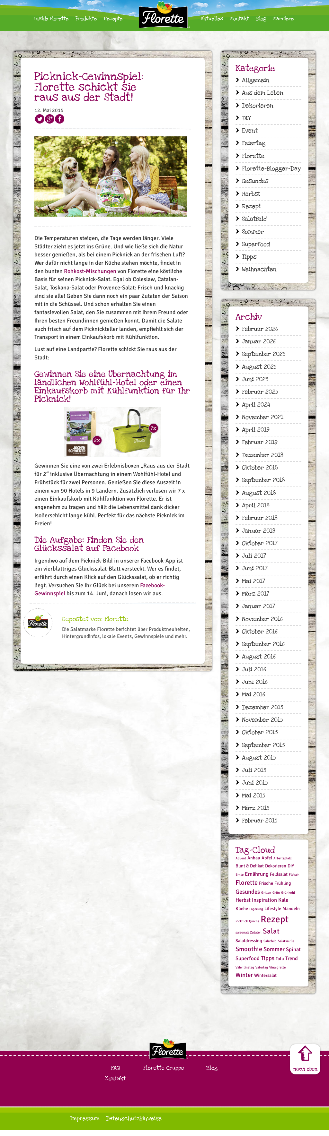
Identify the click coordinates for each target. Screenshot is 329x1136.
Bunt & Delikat (250, 872)
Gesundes (255, 182)
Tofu (280, 964)
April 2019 (256, 432)
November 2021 (262, 420)
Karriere (283, 18)
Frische (266, 889)
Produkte (86, 18)
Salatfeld (254, 220)
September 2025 (263, 356)
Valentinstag (245, 973)
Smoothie (249, 955)
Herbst (251, 195)
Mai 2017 (253, 585)
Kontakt (239, 18)
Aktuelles (211, 18)
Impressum (85, 1124)
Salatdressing (249, 947)
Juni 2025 (255, 382)
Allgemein (256, 80)
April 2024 (256, 407)
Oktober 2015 (260, 738)
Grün (276, 898)
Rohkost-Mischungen (90, 271)
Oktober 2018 (260, 471)
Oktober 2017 (260, 547)
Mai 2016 (253, 699)
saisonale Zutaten (249, 938)
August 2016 (259, 661)
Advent (241, 864)
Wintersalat (265, 981)
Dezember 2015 (262, 712)
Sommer (253, 233)
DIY (246, 119)
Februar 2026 (260, 331)
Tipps (249, 258)
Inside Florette (51, 18)
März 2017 (255, 598)
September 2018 (263, 483)
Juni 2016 (255, 687)
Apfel (267, 863)
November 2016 (262, 623)
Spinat (293, 955)
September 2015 (263, 750)
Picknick (242, 927)
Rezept (251, 207)
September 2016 (263, 649)
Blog (261, 18)
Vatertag (261, 973)
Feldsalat (279, 880)
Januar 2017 (258, 611)
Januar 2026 (259, 344)
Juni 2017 (255, 572)
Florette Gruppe (163, 1073)
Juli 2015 (254, 776)
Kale (283, 906)
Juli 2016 (254, 674)
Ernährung (257, 879)
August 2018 (259, 496)
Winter (244, 981)
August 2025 (259, 369)
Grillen (266, 898)
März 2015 (255, 814)
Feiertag (253, 144)
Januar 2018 (258, 534)
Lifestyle (272, 914)
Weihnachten (259, 271)
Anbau (253, 863)
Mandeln (291, 914)
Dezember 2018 (262, 458)
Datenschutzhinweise (134, 1124)
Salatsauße (286, 947)
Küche (242, 914)
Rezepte (113, 18)
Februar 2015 (259, 826)
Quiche (254, 927)
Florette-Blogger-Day (271, 169)
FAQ (115, 1073)
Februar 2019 (260, 445)
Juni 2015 (255, 789)
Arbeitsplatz (282, 864)
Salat (271, 937)
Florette (253, 157)
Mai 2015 (253, 801)
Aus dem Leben (262, 93)
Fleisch (294, 880)
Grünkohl (288, 898)
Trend (291, 964)
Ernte (240, 880)
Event (250, 131)
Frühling (282, 889)
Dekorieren (257, 106)
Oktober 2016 (260, 636)
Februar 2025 (260, 394)
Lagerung (256, 915)
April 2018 (256, 509)
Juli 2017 (254, 559)
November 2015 (262, 725)
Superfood (256, 246)
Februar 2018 (260, 521)
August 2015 (259, 763)
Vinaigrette (277, 973)
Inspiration (264, 906)
